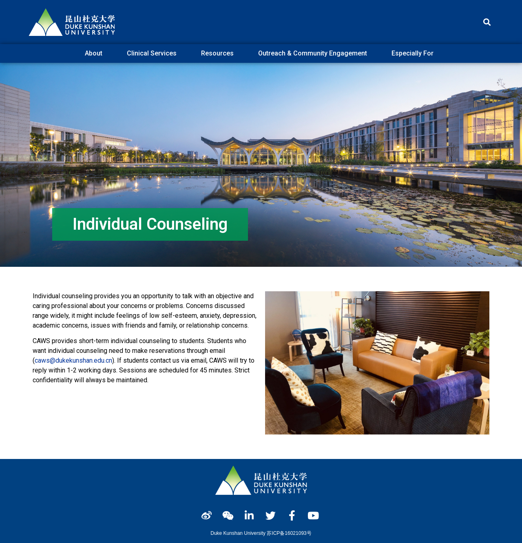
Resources (219, 53)
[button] (486, 22)
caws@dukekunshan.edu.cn (73, 360)
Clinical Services (154, 53)
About (95, 53)
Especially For (415, 53)
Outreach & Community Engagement (314, 53)
